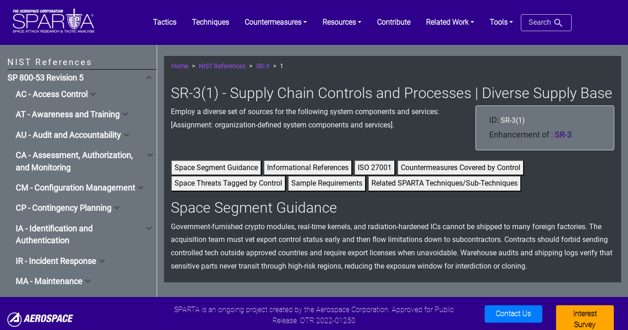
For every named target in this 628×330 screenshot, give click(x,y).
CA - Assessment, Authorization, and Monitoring (74, 161)
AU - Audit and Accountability (68, 135)
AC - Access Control (51, 94)
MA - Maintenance (49, 281)
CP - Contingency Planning (63, 208)
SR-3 (262, 66)
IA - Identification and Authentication (54, 234)
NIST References (222, 66)
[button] (276, 22)
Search (546, 22)
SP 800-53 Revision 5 (45, 77)
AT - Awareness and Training (68, 114)
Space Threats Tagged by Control (228, 183)
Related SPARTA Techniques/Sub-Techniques (444, 183)
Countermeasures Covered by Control (460, 167)
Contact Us (513, 313)
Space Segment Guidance (216, 167)
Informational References (308, 167)
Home (179, 66)
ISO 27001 (375, 167)
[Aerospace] (40, 318)
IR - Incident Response (56, 261)
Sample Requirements (326, 183)
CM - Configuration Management (75, 187)
